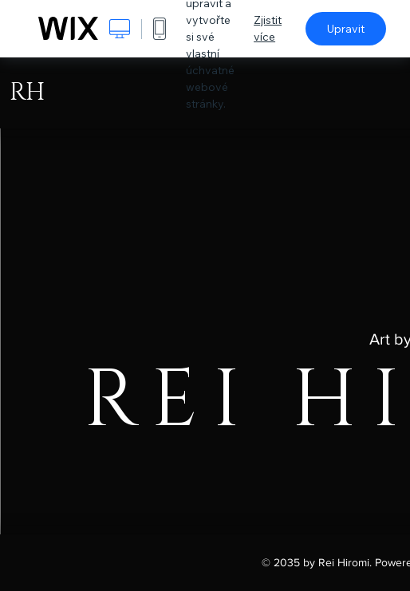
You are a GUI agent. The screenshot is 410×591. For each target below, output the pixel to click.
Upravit (346, 29)
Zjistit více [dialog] (268, 28)
